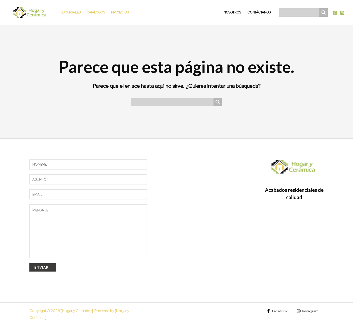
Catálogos (96, 12)
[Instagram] (342, 13)
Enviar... (42, 267)
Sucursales (71, 12)
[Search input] (300, 12)
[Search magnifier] (323, 12)
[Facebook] (335, 13)
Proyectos (120, 12)
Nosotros (232, 12)
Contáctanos (259, 12)
